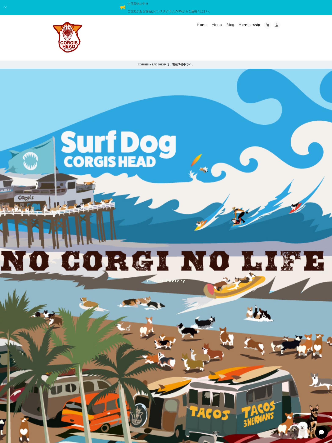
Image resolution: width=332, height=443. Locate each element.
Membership (249, 25)
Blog (230, 25)
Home (202, 25)
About (217, 25)
